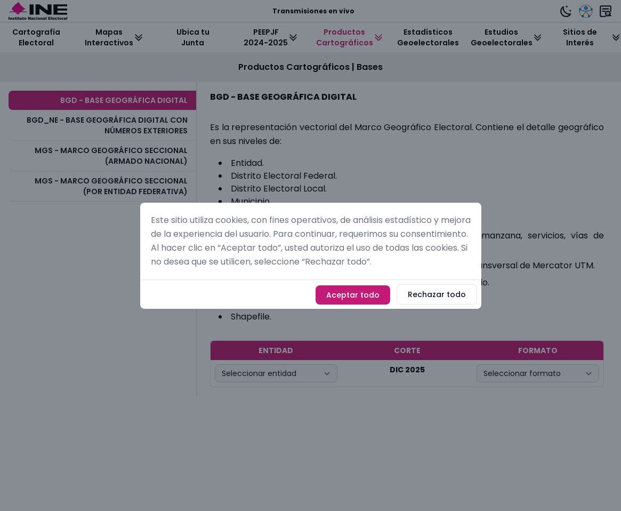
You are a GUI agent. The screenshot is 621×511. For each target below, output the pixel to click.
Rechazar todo (437, 294)
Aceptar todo (353, 295)
